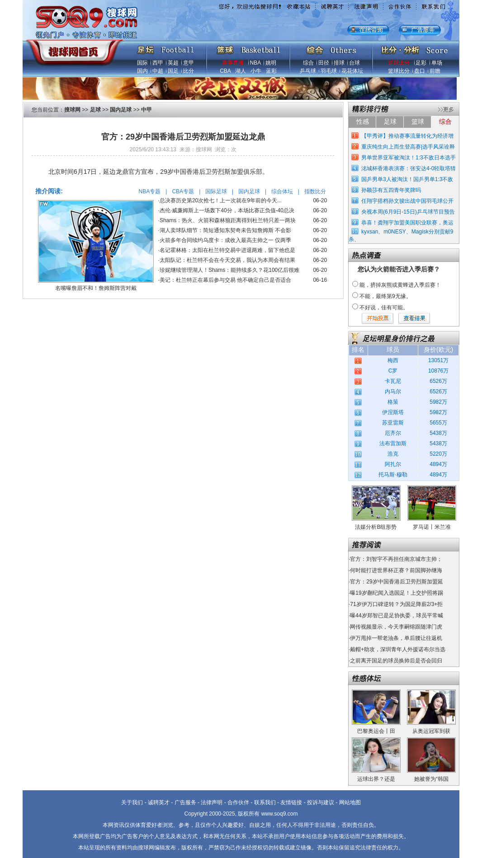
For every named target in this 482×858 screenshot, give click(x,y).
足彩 (421, 63)
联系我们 (265, 802)
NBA (255, 63)
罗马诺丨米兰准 (432, 527)
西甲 (157, 63)
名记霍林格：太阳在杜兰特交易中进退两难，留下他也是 (227, 250)
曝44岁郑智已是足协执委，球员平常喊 (396, 615)
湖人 (240, 71)
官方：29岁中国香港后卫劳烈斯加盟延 (396, 581)
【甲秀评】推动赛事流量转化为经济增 (407, 136)
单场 (436, 63)
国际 (142, 63)
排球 (339, 63)
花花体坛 (352, 71)
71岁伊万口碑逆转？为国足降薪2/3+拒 (396, 604)
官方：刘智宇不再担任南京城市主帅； (396, 559)
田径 (323, 63)
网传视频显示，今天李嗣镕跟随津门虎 (396, 627)
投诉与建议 (320, 802)
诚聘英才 (159, 802)
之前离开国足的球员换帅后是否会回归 (396, 660)
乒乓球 (308, 71)
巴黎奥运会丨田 (376, 731)
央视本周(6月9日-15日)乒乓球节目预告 (408, 212)
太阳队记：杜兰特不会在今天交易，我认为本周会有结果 (227, 260)
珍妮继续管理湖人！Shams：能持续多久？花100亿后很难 (229, 270)
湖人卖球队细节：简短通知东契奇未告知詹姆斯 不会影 (225, 230)
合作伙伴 (238, 802)
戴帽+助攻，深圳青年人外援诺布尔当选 (397, 649)
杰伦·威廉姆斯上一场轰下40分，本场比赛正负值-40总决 (227, 210)
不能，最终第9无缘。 (385, 296)
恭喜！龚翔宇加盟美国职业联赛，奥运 (407, 222)
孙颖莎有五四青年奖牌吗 (391, 190)
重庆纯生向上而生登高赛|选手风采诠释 (408, 147)
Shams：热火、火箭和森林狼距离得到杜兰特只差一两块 (228, 220)
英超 (173, 63)
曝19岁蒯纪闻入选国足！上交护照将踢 (396, 593)
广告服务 (185, 802)
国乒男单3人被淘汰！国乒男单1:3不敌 (407, 179)
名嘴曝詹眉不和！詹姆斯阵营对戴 (96, 288)
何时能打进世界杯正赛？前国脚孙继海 (396, 570)
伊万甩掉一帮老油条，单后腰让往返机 (396, 638)
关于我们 (132, 802)
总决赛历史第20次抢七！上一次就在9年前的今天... (221, 200)
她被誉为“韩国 (431, 779)
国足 (173, 71)
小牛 (255, 71)
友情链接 (291, 802)
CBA (225, 71)
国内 (142, 71)
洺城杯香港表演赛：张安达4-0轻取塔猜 (408, 168)
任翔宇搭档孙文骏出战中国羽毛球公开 (407, 201)
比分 (188, 71)
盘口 (419, 71)
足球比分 (399, 63)
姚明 (270, 63)
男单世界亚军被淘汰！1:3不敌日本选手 (408, 157)
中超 (157, 71)
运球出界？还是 (376, 779)
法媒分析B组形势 (376, 527)
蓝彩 (271, 71)
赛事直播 (233, 63)
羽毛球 (329, 71)
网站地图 (350, 802)
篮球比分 (399, 71)
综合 (308, 63)
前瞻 (435, 71)
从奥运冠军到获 (431, 731)
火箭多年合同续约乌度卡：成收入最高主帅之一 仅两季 (225, 240)
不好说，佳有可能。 (383, 307)
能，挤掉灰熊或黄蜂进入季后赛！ (400, 285)
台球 (354, 63)
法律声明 (211, 802)
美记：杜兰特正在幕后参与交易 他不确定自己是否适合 (225, 280)
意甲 (188, 63)
